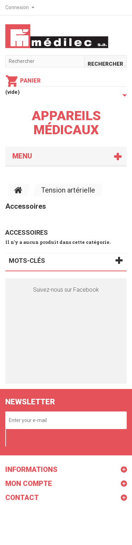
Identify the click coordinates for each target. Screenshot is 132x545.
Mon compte (28, 483)
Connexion (17, 7)
